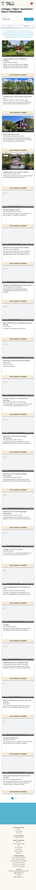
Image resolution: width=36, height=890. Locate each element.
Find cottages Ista (8, 31)
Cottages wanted (18, 837)
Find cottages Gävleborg (10, 35)
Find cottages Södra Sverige (14, 34)
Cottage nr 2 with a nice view (13, 549)
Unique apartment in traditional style (15, 662)
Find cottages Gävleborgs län (24, 37)
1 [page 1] (12, 798)
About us (18, 842)
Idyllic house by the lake (11, 134)
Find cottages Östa (20, 32)
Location (4, 17)
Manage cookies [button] (18, 851)
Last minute (19, 832)
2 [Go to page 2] (15, 798)
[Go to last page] (24, 798)
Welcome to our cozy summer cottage (16, 247)
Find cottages (18, 831)
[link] (18, 857)
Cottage (6, 625)
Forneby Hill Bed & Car (10, 738)
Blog (18, 845)
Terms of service (18, 847)
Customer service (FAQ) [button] (19, 843)
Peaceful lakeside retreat (11, 210)
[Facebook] (18, 879)
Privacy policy (18, 849)
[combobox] (11, 19)
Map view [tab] (26, 26)
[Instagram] (18, 881)
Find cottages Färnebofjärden (21, 31)
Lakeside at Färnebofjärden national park (17, 285)
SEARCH (29, 19)
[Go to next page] (21, 798)
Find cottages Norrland (23, 35)
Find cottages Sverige (28, 34)
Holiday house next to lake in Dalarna (15, 172)
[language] (32, 3)
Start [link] (18, 829)
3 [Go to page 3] (18, 798)
